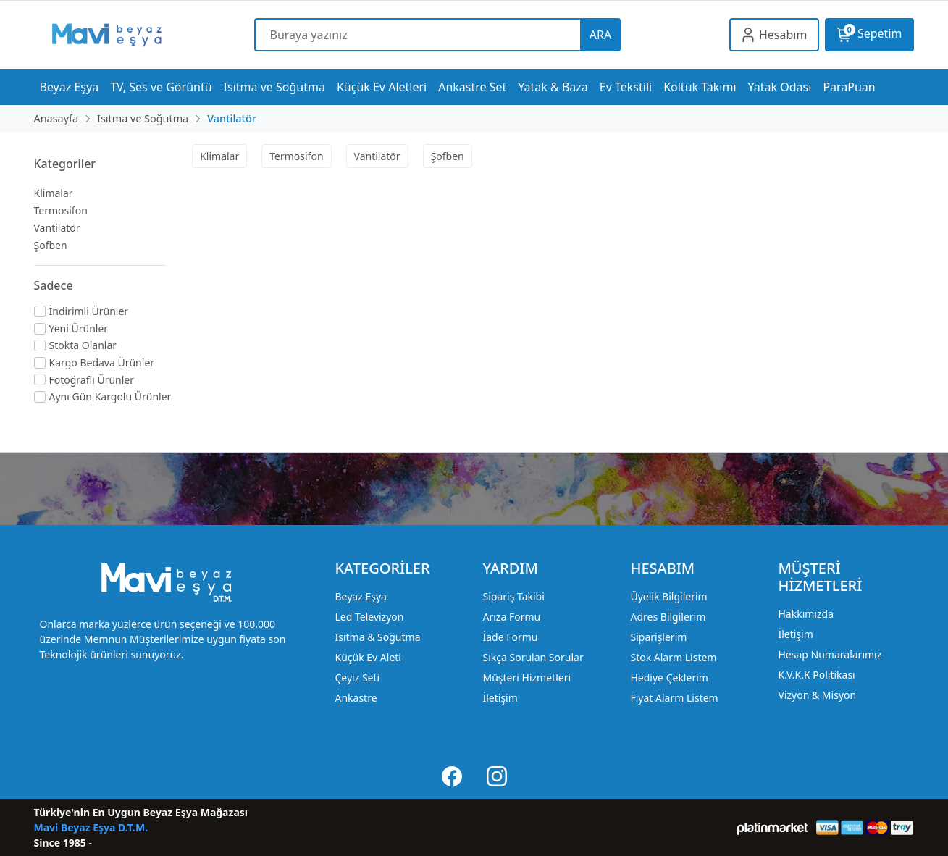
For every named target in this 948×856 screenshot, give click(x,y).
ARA (600, 35)
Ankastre (356, 698)
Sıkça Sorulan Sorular (532, 657)
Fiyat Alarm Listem (674, 698)
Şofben (50, 245)
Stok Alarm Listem (673, 657)
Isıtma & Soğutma (377, 637)
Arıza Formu (511, 617)
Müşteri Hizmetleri (526, 677)
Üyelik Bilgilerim (668, 596)
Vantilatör (57, 228)
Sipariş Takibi (513, 596)
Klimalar (53, 193)
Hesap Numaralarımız (829, 654)
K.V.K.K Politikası (816, 674)
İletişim (499, 698)
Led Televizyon (369, 617)
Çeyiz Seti (357, 677)
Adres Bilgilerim (667, 617)
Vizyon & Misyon (817, 695)
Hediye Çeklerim (669, 677)
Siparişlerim (658, 637)
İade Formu (509, 637)
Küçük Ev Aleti (367, 657)
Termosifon (61, 210)
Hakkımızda (806, 614)
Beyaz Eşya (360, 596)
